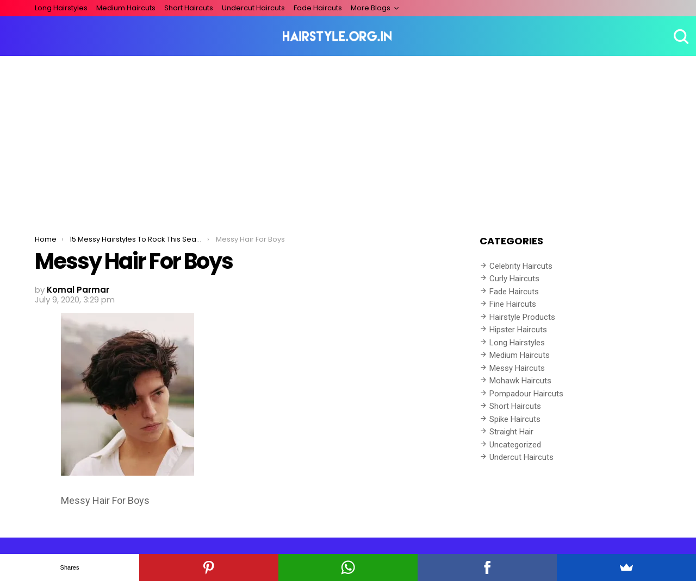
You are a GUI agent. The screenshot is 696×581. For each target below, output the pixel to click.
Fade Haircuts (318, 8)
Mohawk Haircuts (520, 381)
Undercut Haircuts (253, 8)
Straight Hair (511, 432)
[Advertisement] (348, 137)
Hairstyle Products (522, 317)
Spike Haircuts (514, 419)
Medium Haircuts (126, 8)
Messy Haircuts (517, 368)
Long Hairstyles (61, 8)
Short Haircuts (188, 8)
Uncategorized (515, 445)
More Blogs (370, 8)
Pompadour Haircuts (526, 394)
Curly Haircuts (514, 278)
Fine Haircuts (512, 304)
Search (680, 36)
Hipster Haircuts (518, 329)
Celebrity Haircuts (520, 266)
